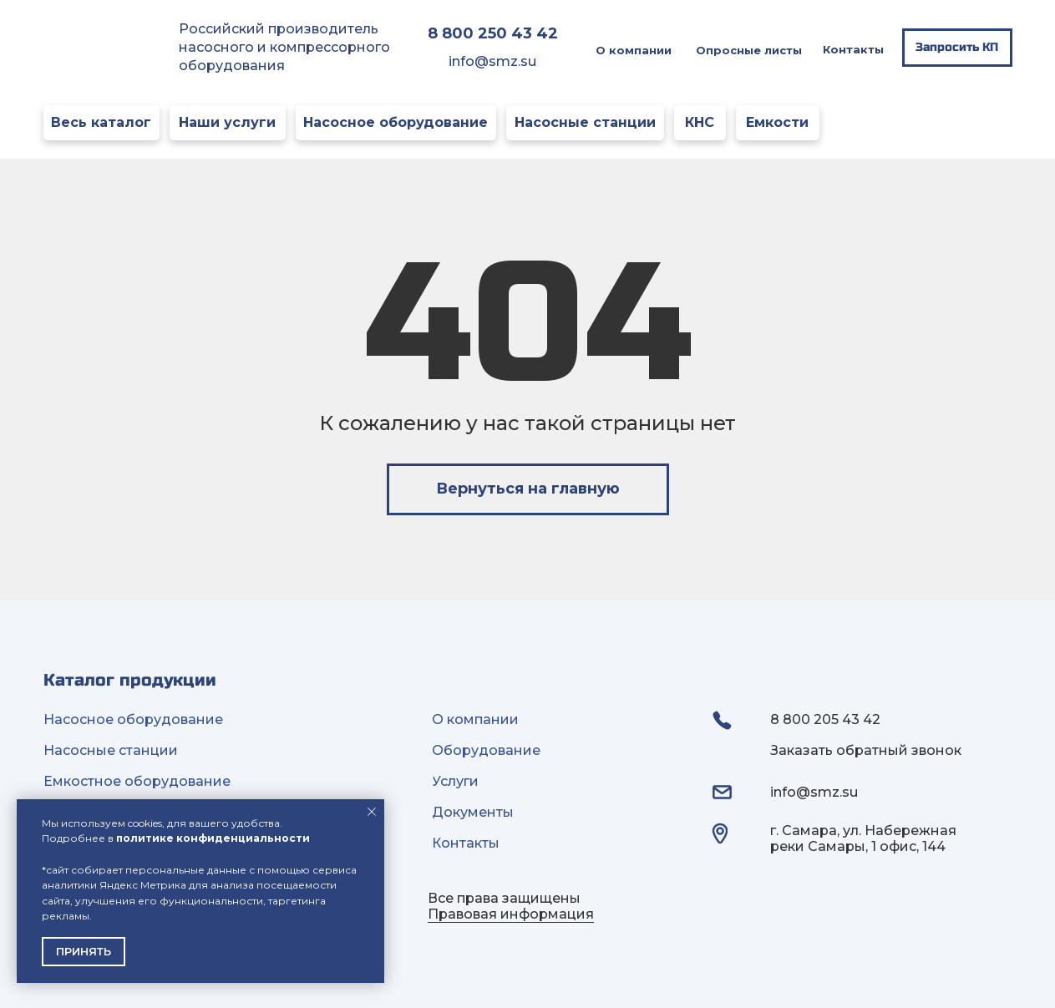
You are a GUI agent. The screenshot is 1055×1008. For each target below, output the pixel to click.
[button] (957, 47)
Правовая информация (511, 914)
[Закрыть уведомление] (371, 811)
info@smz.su (492, 61)
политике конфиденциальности (213, 838)
